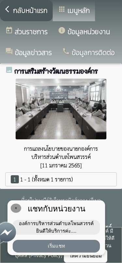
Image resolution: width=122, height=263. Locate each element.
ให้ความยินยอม (85, 255)
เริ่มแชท (56, 246)
